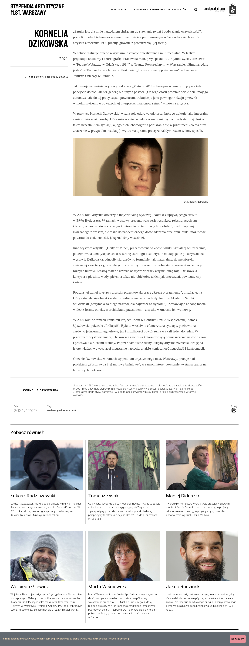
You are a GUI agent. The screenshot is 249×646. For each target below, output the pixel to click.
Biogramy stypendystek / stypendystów (160, 9)
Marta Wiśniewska (108, 586)
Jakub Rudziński (183, 586)
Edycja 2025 (118, 9)
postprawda (63, 410)
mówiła (170, 103)
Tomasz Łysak (103, 496)
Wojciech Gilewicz (29, 586)
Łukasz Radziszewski (32, 496)
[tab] (196, 10)
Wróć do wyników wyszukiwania (48, 77)
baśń (73, 410)
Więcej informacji (118, 638)
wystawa (51, 410)
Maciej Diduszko (183, 496)
